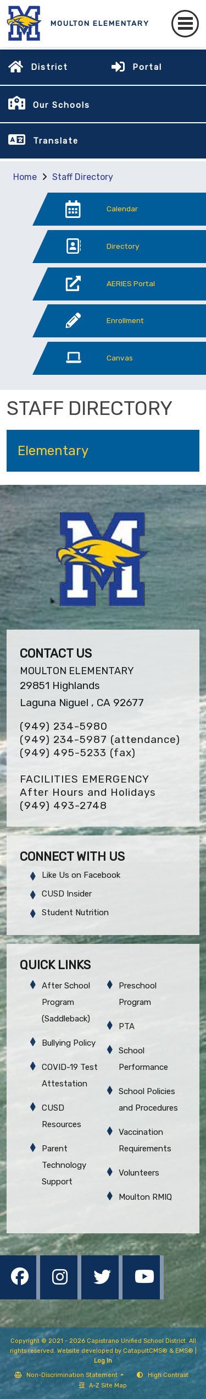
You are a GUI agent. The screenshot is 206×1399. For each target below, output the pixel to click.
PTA (127, 1026)
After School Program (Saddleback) (66, 1002)
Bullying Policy (69, 1043)
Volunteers (139, 1173)
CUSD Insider (67, 894)
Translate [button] (56, 141)
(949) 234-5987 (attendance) (100, 739)
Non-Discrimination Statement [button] (72, 1375)
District (49, 67)
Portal (147, 67)
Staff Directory (82, 177)
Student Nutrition (75, 912)
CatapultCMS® (145, 1350)
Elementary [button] (53, 450)
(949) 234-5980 (64, 726)
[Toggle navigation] (185, 23)
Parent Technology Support (64, 1165)
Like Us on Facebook (81, 875)
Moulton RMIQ (145, 1197)
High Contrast (168, 1375)
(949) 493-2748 (63, 805)
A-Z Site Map (103, 1385)
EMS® (184, 1350)
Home (25, 177)
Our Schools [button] (61, 105)
